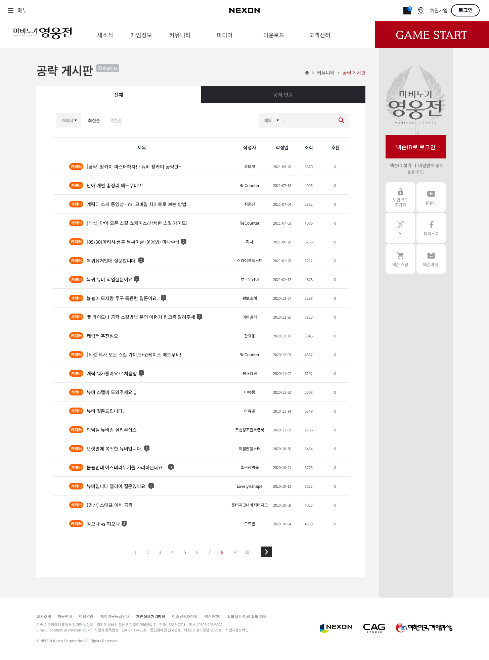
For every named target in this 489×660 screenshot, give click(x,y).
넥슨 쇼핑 (400, 259)
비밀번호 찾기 (430, 165)
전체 (118, 94)
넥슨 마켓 (431, 259)
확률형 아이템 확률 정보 (246, 616)
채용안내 (64, 616)
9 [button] (234, 552)
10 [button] (246, 552)
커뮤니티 (325, 72)
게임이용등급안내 (114, 616)
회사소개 (43, 616)
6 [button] (197, 552)
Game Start (432, 34)
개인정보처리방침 (150, 616)
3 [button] (160, 552)
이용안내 (110, 68)
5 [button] (185, 552)
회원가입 (438, 11)
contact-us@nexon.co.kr (70, 629)
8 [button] (222, 552)
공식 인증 (283, 94)
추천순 (116, 120)
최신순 (94, 120)
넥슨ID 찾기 (400, 165)
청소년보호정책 (184, 616)
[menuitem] (105, 34)
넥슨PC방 (212, 616)
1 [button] (135, 552)
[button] (266, 552)
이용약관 (86, 616)
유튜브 (431, 197)
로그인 (465, 10)
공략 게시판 (354, 72)
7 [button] (210, 552)
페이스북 (431, 228)
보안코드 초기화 (400, 197)
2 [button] (147, 552)
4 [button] (172, 552)
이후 (266, 552)
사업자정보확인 (237, 629)
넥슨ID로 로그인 (416, 147)
